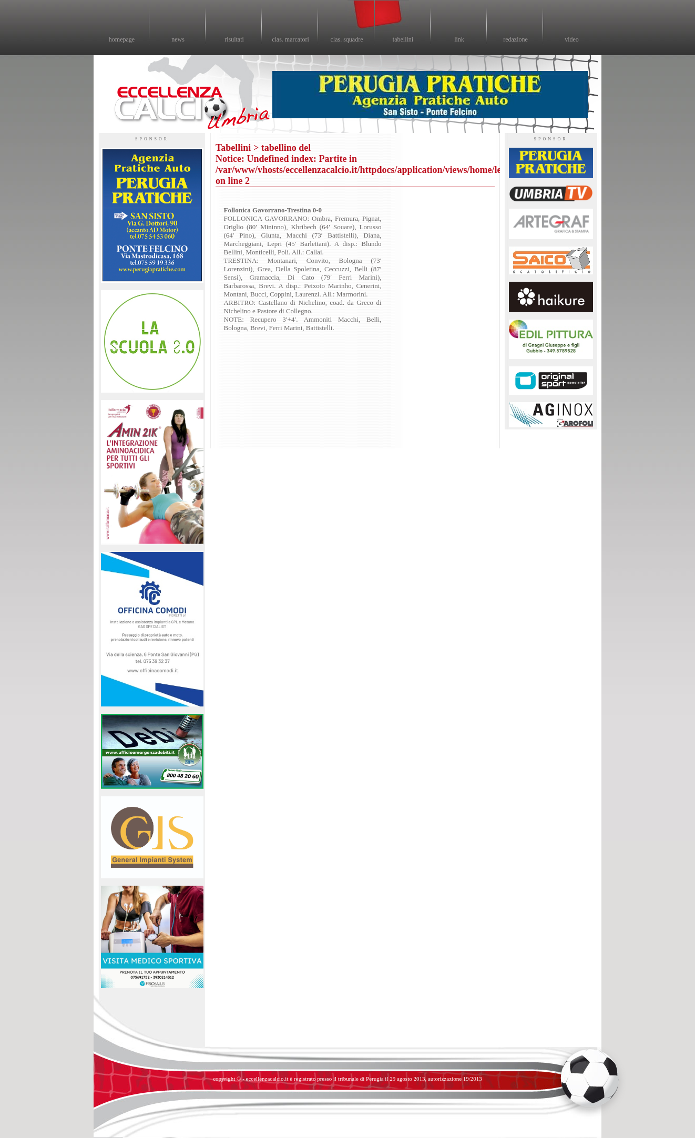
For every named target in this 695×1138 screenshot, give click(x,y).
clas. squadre (347, 39)
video (572, 39)
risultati (234, 39)
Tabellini (233, 147)
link (459, 39)
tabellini (403, 39)
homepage (122, 39)
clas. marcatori (290, 39)
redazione (515, 39)
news (178, 39)
